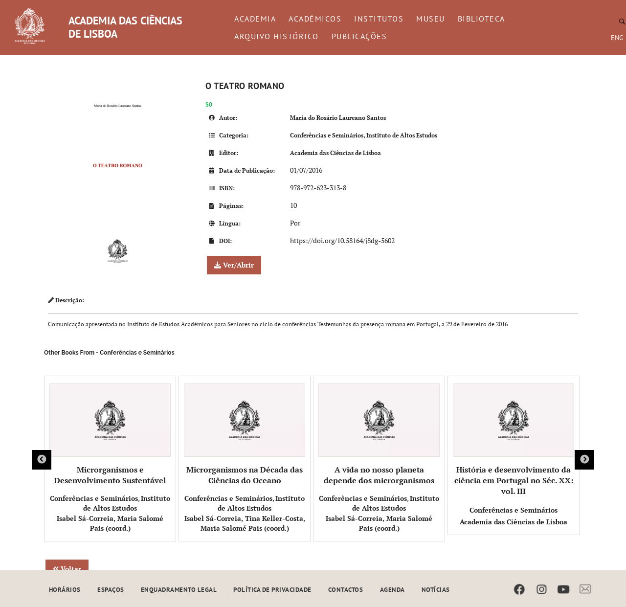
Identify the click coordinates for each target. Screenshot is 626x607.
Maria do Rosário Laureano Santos (338, 117)
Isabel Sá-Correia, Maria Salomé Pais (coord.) (110, 523)
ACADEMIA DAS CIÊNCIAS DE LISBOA (125, 27)
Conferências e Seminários (326, 135)
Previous (41, 460)
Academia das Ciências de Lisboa (335, 153)
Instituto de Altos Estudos (401, 135)
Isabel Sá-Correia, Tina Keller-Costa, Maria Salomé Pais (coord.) (244, 523)
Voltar (67, 568)
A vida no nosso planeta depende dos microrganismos (379, 434)
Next (584, 460)
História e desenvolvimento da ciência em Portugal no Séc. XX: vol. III (513, 439)
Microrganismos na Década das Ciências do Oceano (244, 434)
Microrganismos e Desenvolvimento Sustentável (110, 434)
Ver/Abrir (234, 265)
